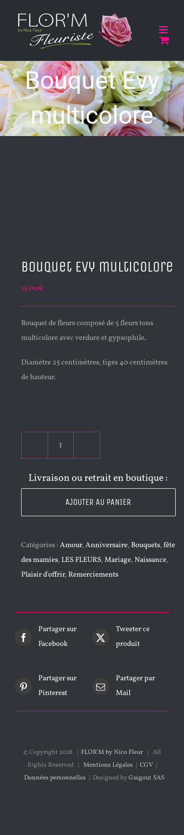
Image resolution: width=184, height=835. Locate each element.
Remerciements (93, 575)
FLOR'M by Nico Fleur (112, 752)
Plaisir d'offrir (43, 575)
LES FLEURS (81, 560)
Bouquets (145, 545)
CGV (146, 765)
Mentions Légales (108, 765)
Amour (71, 545)
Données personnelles (55, 778)
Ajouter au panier (98, 502)
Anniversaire (106, 545)
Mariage (118, 560)
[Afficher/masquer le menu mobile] (164, 30)
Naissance (150, 560)
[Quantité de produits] (61, 445)
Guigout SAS (146, 778)
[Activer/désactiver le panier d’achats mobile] (164, 40)
